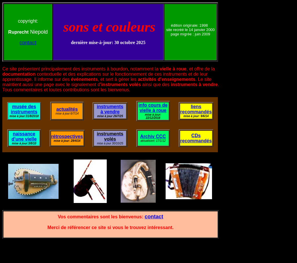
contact (27, 43)
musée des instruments (24, 109)
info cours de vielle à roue (152, 108)
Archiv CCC (153, 136)
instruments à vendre (110, 109)
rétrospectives (67, 136)
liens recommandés (196, 109)
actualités (67, 109)
